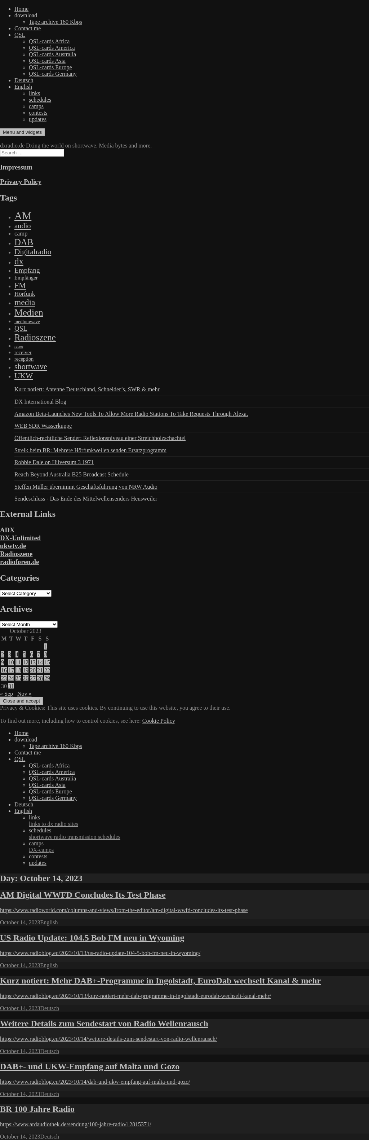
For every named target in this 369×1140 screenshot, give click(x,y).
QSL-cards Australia (52, 54)
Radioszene (16, 554)
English (23, 87)
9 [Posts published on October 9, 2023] (2, 662)
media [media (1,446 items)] (24, 302)
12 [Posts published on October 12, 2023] (25, 662)
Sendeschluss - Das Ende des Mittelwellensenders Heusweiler (85, 499)
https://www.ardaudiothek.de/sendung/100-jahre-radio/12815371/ (75, 1124)
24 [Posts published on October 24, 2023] (11, 678)
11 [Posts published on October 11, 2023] (18, 662)
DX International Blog (40, 402)
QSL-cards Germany (53, 74)
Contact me (27, 28)
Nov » (24, 694)
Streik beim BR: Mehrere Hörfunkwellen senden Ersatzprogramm (90, 450)
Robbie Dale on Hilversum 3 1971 (54, 462)
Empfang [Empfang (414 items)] (27, 270)
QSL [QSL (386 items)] (20, 328)
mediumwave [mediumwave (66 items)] (27, 321)
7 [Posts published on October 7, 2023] (38, 654)
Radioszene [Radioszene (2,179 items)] (35, 337)
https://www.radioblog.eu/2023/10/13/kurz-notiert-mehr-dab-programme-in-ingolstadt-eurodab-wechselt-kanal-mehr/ (135, 996)
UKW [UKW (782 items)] (23, 375)
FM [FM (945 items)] (20, 285)
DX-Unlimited (20, 538)
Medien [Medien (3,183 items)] (28, 312)
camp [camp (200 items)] (20, 233)
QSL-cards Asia (47, 61)
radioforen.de (19, 561)
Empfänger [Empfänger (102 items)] (26, 278)
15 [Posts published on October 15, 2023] (47, 662)
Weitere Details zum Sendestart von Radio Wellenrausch (104, 1023)
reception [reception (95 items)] (24, 359)
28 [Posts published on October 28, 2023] (40, 678)
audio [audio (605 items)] (22, 226)
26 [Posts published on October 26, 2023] (25, 678)
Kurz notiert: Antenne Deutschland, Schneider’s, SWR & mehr (87, 389)
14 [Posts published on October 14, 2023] (40, 662)
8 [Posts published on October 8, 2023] (45, 654)
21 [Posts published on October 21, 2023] (40, 670)
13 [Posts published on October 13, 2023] (33, 662)
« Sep (6, 694)
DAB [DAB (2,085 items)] (23, 242)
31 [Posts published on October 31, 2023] (11, 686)
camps (36, 106)
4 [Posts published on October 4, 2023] (16, 654)
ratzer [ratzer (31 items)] (18, 346)
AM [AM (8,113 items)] (22, 215)
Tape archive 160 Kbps (55, 22)
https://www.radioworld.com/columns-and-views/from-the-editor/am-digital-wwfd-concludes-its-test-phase (124, 910)
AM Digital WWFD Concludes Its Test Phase (83, 894)
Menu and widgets (22, 132)
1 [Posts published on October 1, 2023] (45, 646)
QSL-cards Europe (50, 67)
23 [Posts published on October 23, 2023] (4, 678)
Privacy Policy (20, 181)
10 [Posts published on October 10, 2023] (11, 662)
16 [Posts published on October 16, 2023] (4, 670)
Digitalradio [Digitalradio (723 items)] (32, 251)
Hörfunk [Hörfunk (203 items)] (24, 293)
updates (37, 119)
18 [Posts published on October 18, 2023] (18, 670)
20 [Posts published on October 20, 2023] (33, 670)
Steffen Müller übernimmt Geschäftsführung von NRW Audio (85, 487)
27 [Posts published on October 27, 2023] (33, 678)
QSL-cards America (52, 48)
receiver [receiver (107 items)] (22, 352)
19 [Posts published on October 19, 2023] (25, 670)
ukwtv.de (13, 546)
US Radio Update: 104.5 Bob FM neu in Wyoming (92, 937)
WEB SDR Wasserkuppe (43, 426)
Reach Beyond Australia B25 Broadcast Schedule (71, 474)
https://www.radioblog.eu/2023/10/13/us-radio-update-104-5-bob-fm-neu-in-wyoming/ (100, 953)
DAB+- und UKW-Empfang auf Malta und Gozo (89, 1066)
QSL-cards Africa (49, 41)
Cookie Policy (158, 721)
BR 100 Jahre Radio (37, 1109)
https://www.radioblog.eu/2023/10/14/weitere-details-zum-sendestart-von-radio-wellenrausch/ (108, 1039)
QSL (19, 35)
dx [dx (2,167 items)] (18, 261)
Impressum (16, 167)
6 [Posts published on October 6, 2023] (31, 654)
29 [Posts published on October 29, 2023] (47, 678)
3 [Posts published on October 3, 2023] (9, 654)
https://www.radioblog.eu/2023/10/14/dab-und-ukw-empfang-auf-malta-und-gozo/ (95, 1082)
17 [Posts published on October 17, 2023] (11, 670)
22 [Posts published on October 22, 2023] (47, 670)
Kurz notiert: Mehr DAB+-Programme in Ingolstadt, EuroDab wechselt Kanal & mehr (160, 980)
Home (21, 9)
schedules (40, 100)
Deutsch (23, 80)
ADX (7, 530)
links (34, 93)
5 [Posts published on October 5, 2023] (24, 654)
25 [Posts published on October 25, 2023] (18, 678)
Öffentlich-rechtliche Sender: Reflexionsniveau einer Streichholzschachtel (100, 438)
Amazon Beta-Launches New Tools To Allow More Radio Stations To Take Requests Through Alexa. (131, 414)
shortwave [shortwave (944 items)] (30, 366)
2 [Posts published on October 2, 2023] (2, 654)
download (25, 15)
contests (38, 113)
